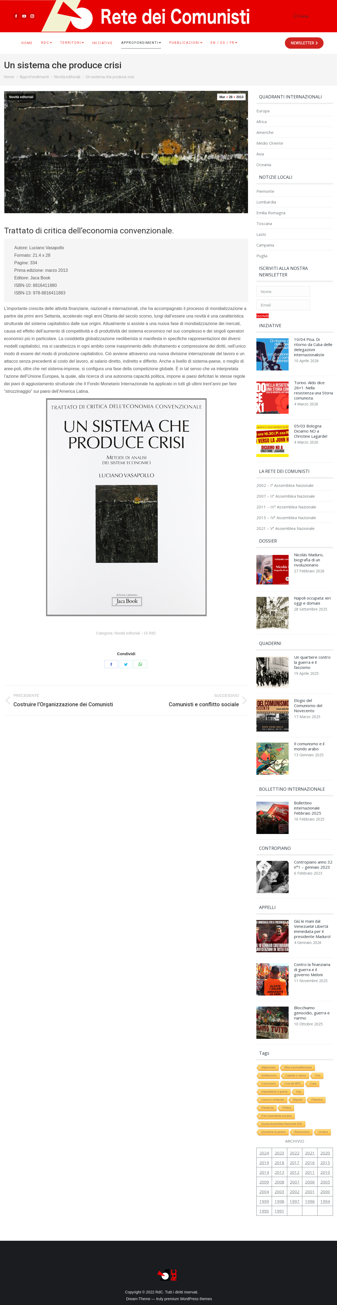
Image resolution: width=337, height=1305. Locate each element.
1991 (279, 1211)
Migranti (298, 1099)
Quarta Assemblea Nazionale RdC (281, 1123)
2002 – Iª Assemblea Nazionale (285, 485)
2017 (294, 1162)
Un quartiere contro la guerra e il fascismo (312, 662)
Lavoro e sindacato (272, 1099)
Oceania (263, 164)
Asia (260, 153)
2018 (279, 1162)
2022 (294, 1153)
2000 (325, 1191)
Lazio (261, 234)
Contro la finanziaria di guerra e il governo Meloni (312, 969)
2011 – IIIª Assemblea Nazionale (286, 506)
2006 (310, 1182)
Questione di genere (273, 1132)
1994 (325, 1201)
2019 (264, 1162)
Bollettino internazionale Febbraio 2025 (307, 808)
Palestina (316, 1099)
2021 (310, 1153)
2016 (310, 1162)
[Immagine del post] (272, 355)
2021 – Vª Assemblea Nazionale (285, 528)
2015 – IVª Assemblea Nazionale (286, 517)
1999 (264, 1201)
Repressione (302, 1132)
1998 (279, 1201)
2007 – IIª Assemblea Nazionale (285, 496)
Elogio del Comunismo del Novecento (308, 705)
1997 (294, 1201)
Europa (263, 110)
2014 (264, 1172)
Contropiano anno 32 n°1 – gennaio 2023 (313, 865)
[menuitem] (27, 43)
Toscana (264, 223)
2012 (294, 1172)
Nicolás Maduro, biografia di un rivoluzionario (309, 560)
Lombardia (266, 202)
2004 (264, 1191)
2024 (264, 1153)
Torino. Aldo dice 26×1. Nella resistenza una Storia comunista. (313, 390)
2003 (279, 1191)
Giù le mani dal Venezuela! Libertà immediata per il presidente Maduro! (312, 929)
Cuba (313, 1083)
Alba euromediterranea (298, 1067)
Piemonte (265, 191)
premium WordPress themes (188, 1299)
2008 (279, 1182)
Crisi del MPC (293, 1083)
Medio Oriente (269, 143)
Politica (286, 1107)
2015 (325, 1162)
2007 (294, 1182)
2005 (325, 1182)
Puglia (261, 255)
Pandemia (267, 1107)
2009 (264, 1182)
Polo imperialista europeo (276, 1115)
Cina (318, 1075)
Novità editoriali (21, 97)
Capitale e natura (296, 1075)
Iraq (298, 1091)
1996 (310, 1201)
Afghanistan (268, 1067)
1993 (264, 1211)
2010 (325, 1172)
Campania (265, 245)
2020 (325, 1153)
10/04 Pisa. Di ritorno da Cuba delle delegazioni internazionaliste (313, 347)
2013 (279, 1172)
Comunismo (268, 1083)
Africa (261, 121)
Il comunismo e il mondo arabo (309, 746)
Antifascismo (269, 1075)
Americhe (265, 132)
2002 (294, 1191)
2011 (310, 1172)
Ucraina (323, 1132)
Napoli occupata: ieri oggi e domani (312, 601)
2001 (310, 1191)
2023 (279, 1153)
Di (150, 633)
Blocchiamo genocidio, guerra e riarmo (312, 1013)
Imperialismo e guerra (274, 1091)
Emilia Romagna (270, 212)
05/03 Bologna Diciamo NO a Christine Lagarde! (310, 431)
